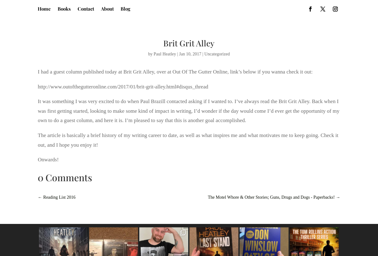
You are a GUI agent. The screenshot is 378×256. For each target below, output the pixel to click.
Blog (125, 9)
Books (64, 9)
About (107, 9)
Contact (86, 9)
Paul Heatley (165, 54)
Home (44, 9)
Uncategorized (217, 54)
